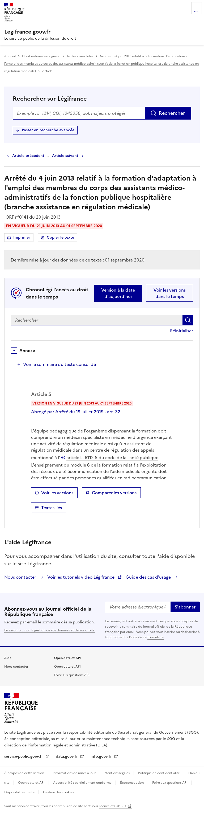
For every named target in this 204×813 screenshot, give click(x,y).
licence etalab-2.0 (112, 806)
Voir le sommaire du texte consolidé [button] (59, 364)
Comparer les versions (114, 492)
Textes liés (51, 507)
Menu (196, 11)
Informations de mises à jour (75, 773)
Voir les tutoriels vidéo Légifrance (81, 577)
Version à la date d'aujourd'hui (118, 293)
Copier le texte (60, 237)
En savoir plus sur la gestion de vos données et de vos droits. (49, 630)
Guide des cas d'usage (149, 577)
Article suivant (65, 155)
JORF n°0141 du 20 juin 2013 (32, 217)
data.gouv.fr (67, 756)
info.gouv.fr (102, 756)
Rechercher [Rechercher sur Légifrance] (172, 113)
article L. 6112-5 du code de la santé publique (112, 457)
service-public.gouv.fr (24, 756)
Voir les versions (57, 492)
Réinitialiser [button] (181, 331)
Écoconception (132, 782)
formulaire (155, 637)
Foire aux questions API (72, 675)
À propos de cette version (24, 773)
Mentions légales (117, 773)
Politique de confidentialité (159, 773)
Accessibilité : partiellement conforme (82, 782)
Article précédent (28, 155)
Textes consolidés (79, 56)
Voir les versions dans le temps (170, 293)
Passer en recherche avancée (48, 130)
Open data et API (67, 666)
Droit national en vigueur (41, 56)
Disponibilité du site (19, 792)
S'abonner (185, 607)
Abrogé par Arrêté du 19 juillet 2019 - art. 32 (75, 411)
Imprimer (22, 238)
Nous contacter (20, 577)
